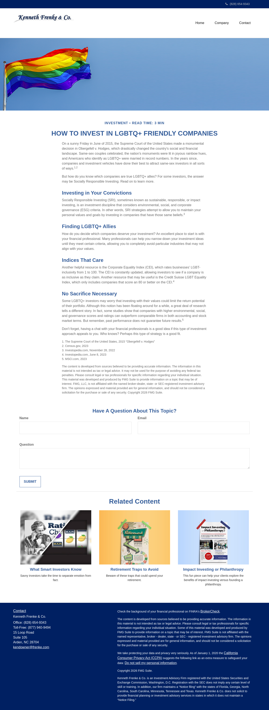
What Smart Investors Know (55, 569)
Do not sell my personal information (151, 663)
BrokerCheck (209, 611)
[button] (221, 23)
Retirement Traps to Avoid (134, 569)
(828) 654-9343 (237, 4)
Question (26, 444)
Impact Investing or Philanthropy (213, 569)
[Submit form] (30, 481)
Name (24, 418)
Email (142, 418)
